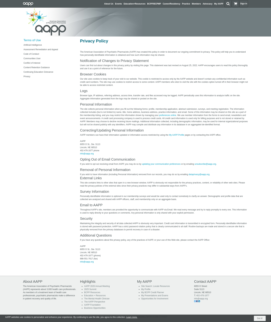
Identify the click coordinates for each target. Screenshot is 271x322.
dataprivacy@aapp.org (199, 174)
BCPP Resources (92, 292)
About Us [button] (108, 4)
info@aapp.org (87, 153)
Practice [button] (186, 4)
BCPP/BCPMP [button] (154, 4)
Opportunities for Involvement (154, 298)
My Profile (145, 289)
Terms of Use (32, 40)
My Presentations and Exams (154, 295)
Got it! (260, 318)
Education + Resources (95, 295)
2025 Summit (90, 289)
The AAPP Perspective (94, 302)
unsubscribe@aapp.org (205, 164)
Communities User (32, 58)
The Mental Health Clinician (97, 298)
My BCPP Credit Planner (152, 292)
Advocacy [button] (207, 4)
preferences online (167, 115)
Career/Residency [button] (171, 4)
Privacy (27, 76)
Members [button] (196, 4)
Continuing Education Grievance (38, 72)
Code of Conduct (31, 54)
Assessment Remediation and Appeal (41, 49)
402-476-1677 (202, 295)
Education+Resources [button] (134, 4)
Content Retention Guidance (37, 67)
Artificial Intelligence (33, 45)
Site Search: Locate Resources (155, 286)
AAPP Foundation (92, 305)
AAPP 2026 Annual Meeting (97, 286)
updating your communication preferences (161, 164)
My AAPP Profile (176, 135)
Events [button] (118, 4)
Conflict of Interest (32, 63)
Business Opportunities (94, 308)
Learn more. (131, 317)
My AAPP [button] (218, 4)
